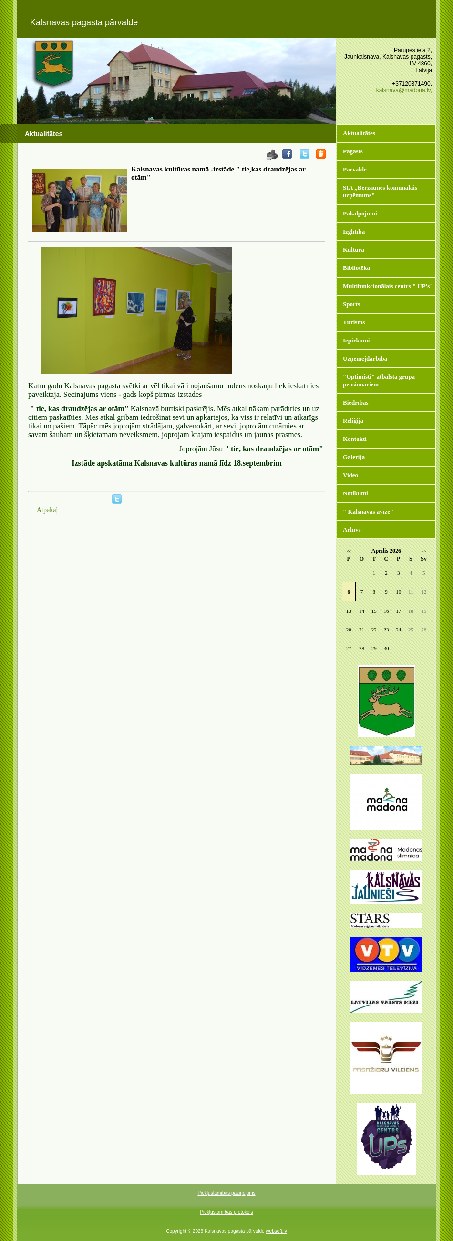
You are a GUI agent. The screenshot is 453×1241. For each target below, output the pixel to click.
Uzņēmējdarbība (365, 358)
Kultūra (353, 249)
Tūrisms (354, 322)
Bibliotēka (356, 267)
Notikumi (355, 493)
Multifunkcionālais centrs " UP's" (388, 285)
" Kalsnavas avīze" (368, 511)
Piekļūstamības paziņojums (226, 1193)
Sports (351, 304)
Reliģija (353, 420)
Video (350, 475)
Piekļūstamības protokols (226, 1212)
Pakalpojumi (360, 213)
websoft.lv (276, 1231)
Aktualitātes (359, 133)
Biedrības (355, 402)
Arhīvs (352, 529)
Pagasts (353, 151)
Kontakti (355, 438)
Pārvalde (355, 169)
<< (349, 551)
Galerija (354, 456)
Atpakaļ (47, 510)
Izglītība (354, 231)
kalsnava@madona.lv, (404, 90)
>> (424, 551)
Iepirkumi (356, 340)
